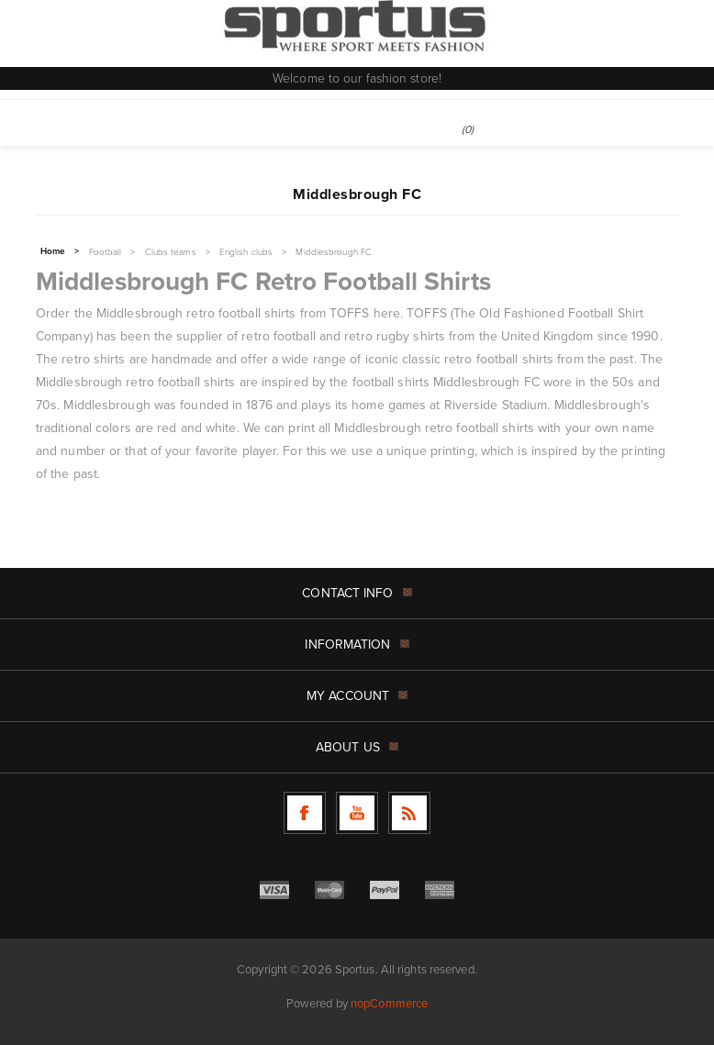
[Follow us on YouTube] (357, 812)
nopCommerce (389, 1003)
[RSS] (409, 812)
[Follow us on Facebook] (304, 812)
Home (52, 251)
